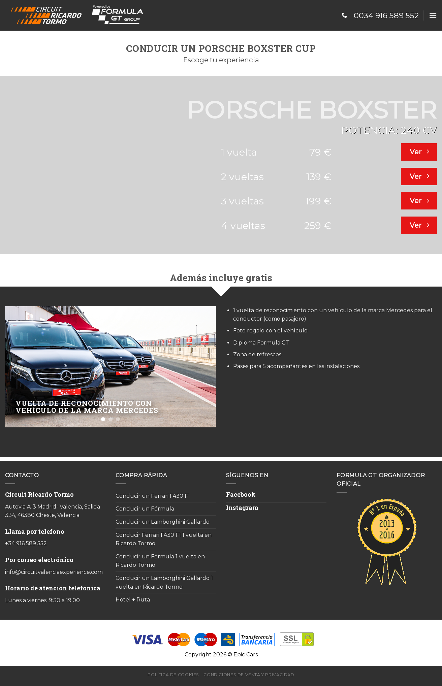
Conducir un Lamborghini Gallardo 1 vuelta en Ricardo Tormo (164, 582)
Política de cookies (173, 674)
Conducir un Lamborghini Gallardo (163, 522)
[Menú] (433, 15)
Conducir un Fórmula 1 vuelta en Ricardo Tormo (160, 560)
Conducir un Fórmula (145, 508)
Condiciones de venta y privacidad (248, 674)
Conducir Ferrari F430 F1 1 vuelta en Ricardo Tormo (164, 539)
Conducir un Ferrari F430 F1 (153, 496)
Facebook (241, 494)
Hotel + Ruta (133, 599)
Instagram (242, 507)
